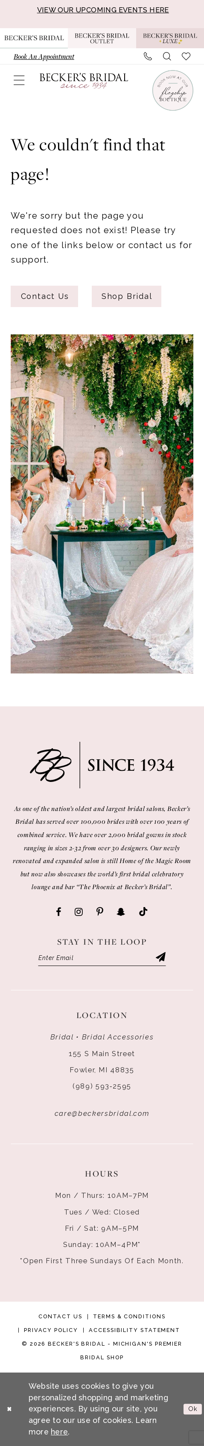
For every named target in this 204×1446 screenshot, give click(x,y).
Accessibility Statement (134, 1330)
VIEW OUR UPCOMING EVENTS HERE (103, 10)
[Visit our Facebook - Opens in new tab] (58, 912)
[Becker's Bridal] (84, 81)
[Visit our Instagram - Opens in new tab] (79, 912)
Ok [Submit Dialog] (193, 1409)
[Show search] (166, 56)
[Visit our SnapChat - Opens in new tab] (121, 912)
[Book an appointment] (43, 56)
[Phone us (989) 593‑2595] (147, 56)
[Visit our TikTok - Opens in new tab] (143, 912)
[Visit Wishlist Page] (185, 56)
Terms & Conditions (129, 1316)
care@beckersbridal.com (102, 1113)
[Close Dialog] (9, 1409)
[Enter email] (102, 958)
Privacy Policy (51, 1330)
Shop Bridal (127, 296)
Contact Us (45, 296)
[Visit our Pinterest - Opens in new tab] (99, 912)
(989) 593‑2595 (102, 1086)
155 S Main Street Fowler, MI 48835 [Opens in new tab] (102, 1061)
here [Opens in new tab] (59, 1431)
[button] (18, 80)
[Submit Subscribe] (160, 958)
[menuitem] (43, 56)
